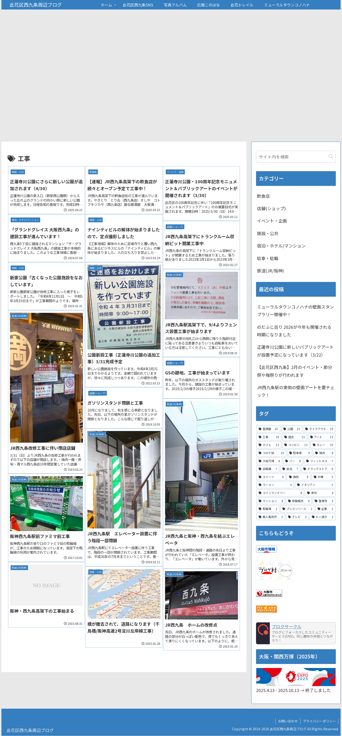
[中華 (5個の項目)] (323, 476)
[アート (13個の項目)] (321, 437)
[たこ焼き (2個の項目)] (322, 516)
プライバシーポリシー (319, 721)
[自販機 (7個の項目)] (267, 469)
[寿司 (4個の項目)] (320, 493)
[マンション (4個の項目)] (270, 500)
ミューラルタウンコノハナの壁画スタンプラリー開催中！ (295, 310)
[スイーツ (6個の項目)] (271, 476)
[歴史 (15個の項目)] (294, 437)
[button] (331, 156)
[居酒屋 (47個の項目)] (268, 429)
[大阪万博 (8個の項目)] (269, 461)
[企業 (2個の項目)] (325, 509)
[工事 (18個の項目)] (268, 437)
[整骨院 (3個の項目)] (324, 500)
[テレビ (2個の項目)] (297, 516)
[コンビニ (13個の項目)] (296, 445)
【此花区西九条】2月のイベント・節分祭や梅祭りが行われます (294, 371)
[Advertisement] (171, 106)
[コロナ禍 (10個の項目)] (271, 453)
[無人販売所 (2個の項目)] (270, 516)
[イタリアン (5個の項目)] (315, 485)
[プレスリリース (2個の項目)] (297, 509)
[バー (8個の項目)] (293, 461)
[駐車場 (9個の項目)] (299, 453)
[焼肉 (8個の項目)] (324, 453)
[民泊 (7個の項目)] (290, 469)
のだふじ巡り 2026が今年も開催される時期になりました (294, 331)
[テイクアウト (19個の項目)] (319, 429)
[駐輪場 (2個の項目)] (267, 509)
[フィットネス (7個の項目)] (319, 461)
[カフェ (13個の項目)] (268, 445)
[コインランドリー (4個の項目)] (280, 493)
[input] (296, 157)
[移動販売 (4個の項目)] (299, 500)
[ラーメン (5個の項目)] (275, 485)
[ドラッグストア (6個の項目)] (318, 469)
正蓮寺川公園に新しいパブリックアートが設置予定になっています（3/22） (295, 351)
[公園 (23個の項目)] (291, 429)
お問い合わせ (288, 721)
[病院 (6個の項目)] (299, 476)
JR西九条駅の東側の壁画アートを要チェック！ (295, 391)
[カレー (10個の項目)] (323, 445)
